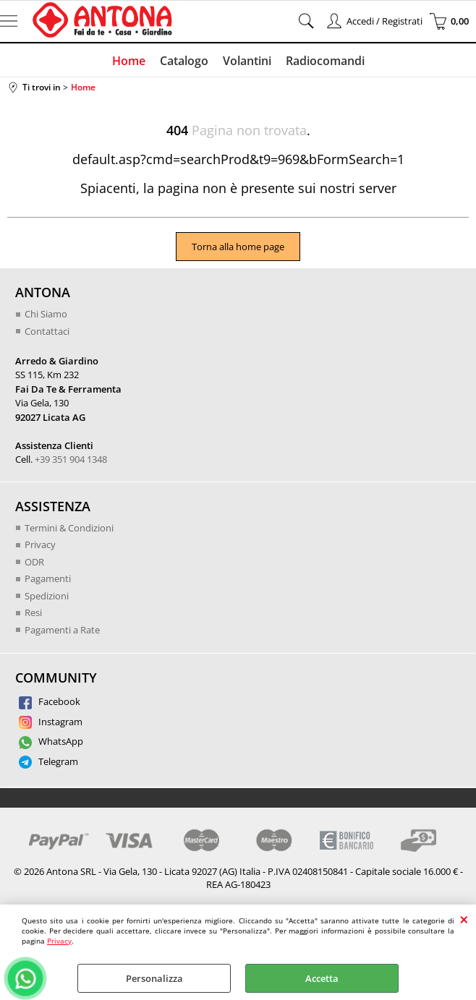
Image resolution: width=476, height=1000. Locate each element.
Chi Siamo (46, 313)
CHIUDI (464, 919)
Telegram (48, 761)
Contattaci (47, 331)
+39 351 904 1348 (71, 459)
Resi (33, 612)
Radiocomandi (325, 61)
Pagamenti (48, 578)
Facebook (49, 701)
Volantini (247, 61)
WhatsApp (51, 741)
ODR (34, 561)
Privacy (59, 941)
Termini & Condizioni (69, 527)
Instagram (50, 721)
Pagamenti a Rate (62, 629)
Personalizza (154, 978)
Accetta (322, 978)
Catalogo (184, 61)
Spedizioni (47, 595)
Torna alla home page (238, 246)
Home (128, 61)
